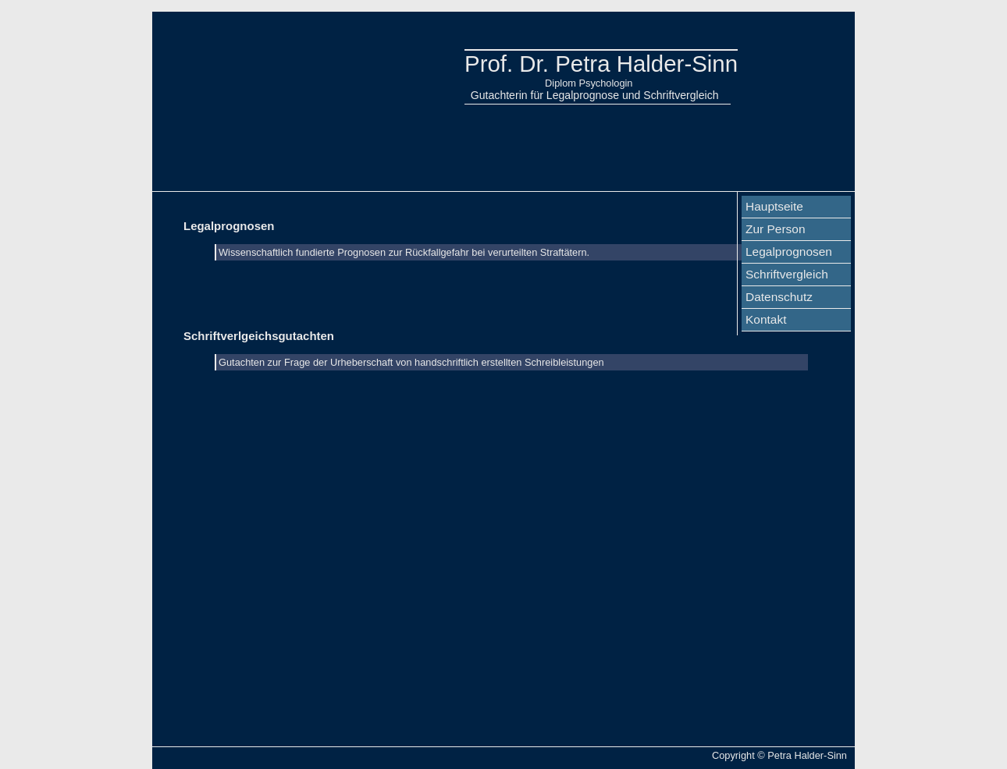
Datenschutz (779, 296)
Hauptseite (774, 206)
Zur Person (775, 229)
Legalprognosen (788, 251)
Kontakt (765, 319)
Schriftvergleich (786, 274)
